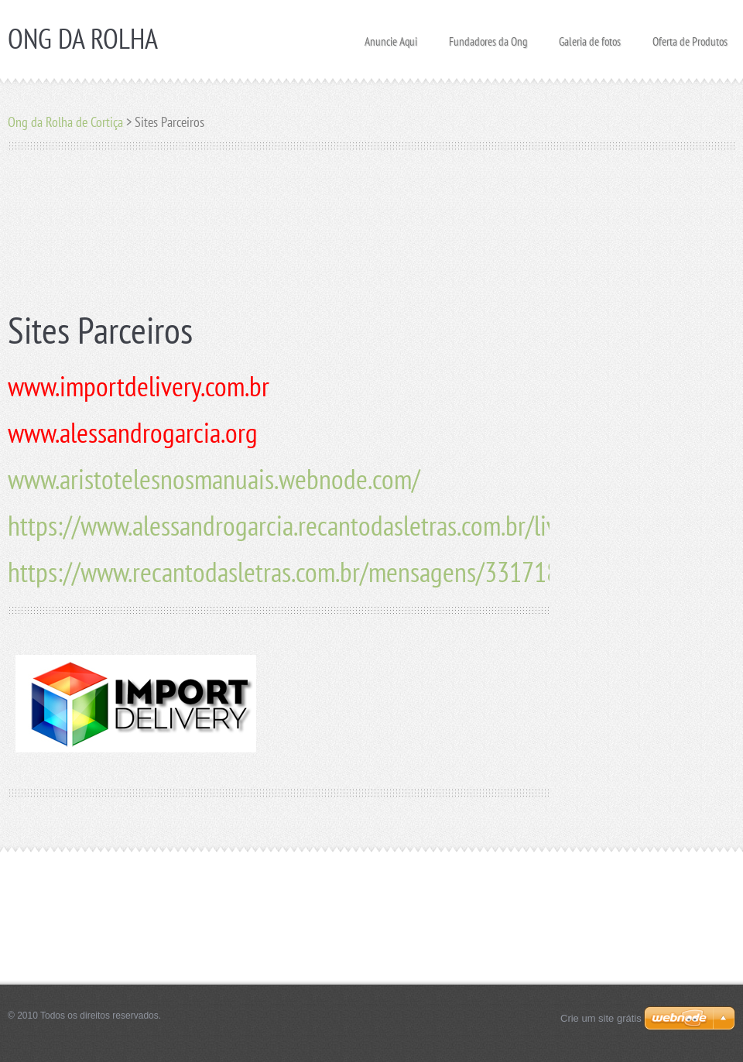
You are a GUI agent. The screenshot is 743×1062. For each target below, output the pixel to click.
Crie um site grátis (601, 1018)
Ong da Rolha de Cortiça (65, 122)
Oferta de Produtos (690, 36)
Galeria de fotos (590, 36)
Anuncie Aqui (391, 36)
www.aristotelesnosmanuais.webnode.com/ (214, 479)
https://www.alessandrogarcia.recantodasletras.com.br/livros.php (318, 525)
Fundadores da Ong (488, 36)
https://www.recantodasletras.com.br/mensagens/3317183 (289, 571)
